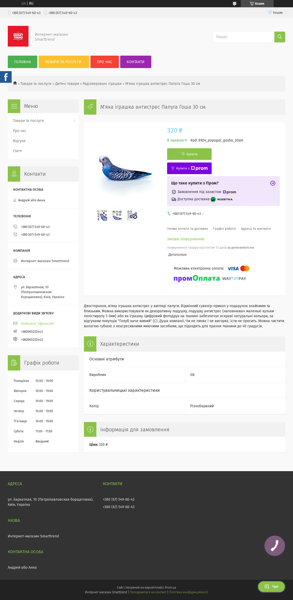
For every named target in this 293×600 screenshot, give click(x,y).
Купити (192, 154)
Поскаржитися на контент (148, 592)
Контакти (136, 62)
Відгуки (19, 141)
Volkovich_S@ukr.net (37, 323)
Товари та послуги (63, 62)
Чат (271, 586)
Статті (17, 151)
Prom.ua (170, 587)
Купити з (192, 168)
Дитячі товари (67, 84)
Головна (22, 62)
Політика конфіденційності (188, 592)
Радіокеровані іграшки (102, 84)
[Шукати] (279, 37)
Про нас (104, 62)
